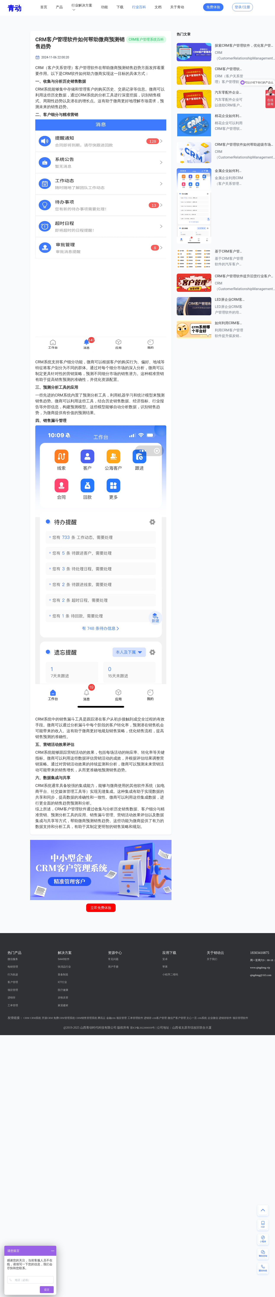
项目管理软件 (240, 1017)
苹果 (165, 966)
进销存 (11, 997)
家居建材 (63, 1005)
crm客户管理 (159, 1017)
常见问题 (113, 959)
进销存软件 (225, 1017)
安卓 (165, 959)
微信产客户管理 (177, 1017)
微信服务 (13, 959)
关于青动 (177, 7)
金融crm (111, 1017)
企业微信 (213, 1017)
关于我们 (212, 959)
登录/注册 (242, 7)
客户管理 (13, 982)
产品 (59, 7)
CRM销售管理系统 (86, 1017)
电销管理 (13, 966)
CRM (26, 1017)
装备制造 (63, 974)
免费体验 (213, 7)
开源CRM (47, 1017)
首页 (43, 7)
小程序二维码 (170, 974)
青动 (14, 8)
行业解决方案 (81, 5)
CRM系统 (35, 1017)
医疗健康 (63, 989)
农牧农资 (63, 997)
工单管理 (13, 1005)
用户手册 (113, 966)
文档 (158, 7)
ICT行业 (62, 982)
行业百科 (139, 7)
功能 (104, 7)
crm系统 (202, 1017)
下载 (119, 7)
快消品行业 (64, 966)
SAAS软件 (64, 959)
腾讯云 (101, 1017)
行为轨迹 (13, 974)
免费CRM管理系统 (64, 1017)
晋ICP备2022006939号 (142, 1027)
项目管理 (13, 989)
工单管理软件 (135, 1017)
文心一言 (191, 1017)
